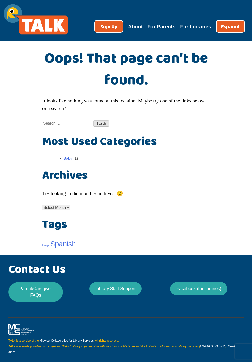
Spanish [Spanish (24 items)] (63, 244)
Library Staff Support (116, 288)
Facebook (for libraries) (199, 288)
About (135, 26)
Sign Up (108, 27)
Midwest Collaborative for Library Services (67, 340)
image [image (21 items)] (45, 245)
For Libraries (195, 26)
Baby (67, 158)
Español (230, 27)
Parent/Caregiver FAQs (35, 292)
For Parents (161, 26)
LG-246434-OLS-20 (212, 346)
